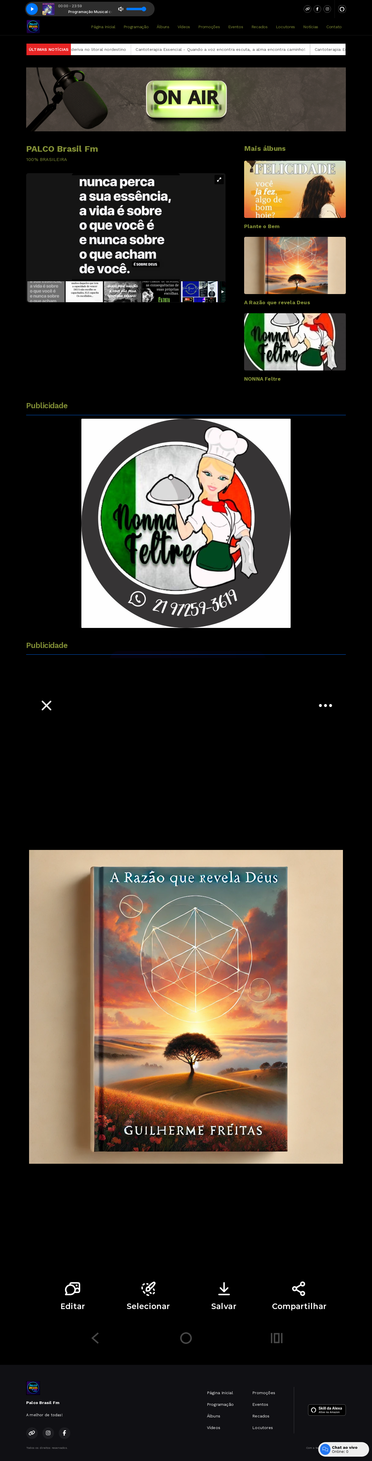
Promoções (209, 26)
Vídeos (184, 26)
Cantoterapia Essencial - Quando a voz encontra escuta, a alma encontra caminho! (238, 49)
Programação (136, 26)
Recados (259, 26)
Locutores (285, 26)
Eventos (235, 26)
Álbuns (163, 26)
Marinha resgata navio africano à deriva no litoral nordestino (83, 49)
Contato (334, 26)
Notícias (310, 26)
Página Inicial (103, 26)
